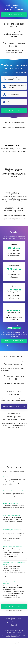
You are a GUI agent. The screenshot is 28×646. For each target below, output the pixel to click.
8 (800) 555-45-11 (10, 630)
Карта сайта (14, 644)
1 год (18, 328)
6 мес (14, 328)
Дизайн (8, 618)
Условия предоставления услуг (14, 642)
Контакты (22, 622)
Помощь (20, 618)
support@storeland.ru (14, 632)
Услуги (14, 625)
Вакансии (14, 622)
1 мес (9, 328)
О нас (13, 618)
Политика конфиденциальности (14, 640)
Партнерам (6, 622)
